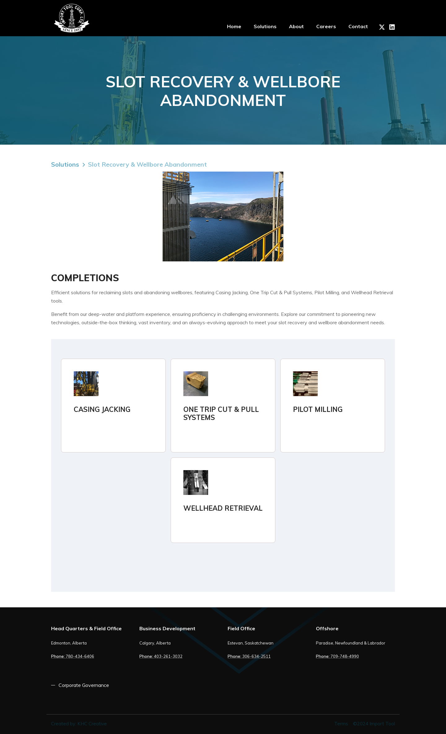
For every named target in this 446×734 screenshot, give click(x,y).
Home (234, 26)
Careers (326, 26)
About (296, 26)
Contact (358, 26)
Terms (341, 724)
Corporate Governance (84, 685)
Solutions (265, 26)
